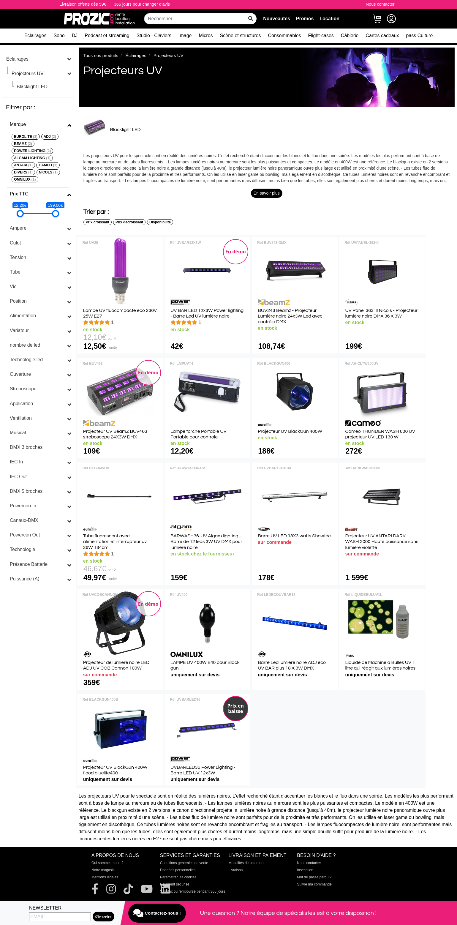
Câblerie (350, 35)
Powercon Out (25, 534)
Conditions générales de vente (184, 863)
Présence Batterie (29, 564)
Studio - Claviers (154, 35)
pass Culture (419, 35)
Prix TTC (19, 193)
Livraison (236, 870)
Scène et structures (240, 35)
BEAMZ (23, 144)
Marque (18, 124)
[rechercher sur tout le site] (251, 18)
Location (329, 18)
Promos (305, 18)
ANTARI (23, 165)
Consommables (284, 35)
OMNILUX (25, 179)
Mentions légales (104, 877)
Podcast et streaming (107, 35)
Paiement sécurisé (174, 884)
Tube (15, 271)
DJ (75, 35)
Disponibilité (160, 222)
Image (185, 35)
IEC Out (18, 476)
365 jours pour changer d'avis (142, 4)
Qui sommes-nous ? (107, 863)
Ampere (18, 228)
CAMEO (48, 165)
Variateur (19, 330)
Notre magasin (103, 870)
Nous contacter (380, 4)
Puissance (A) (24, 578)
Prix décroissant (129, 222)
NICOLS (48, 172)
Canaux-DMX (24, 520)
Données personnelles (177, 870)
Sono (58, 35)
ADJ (50, 136)
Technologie (22, 549)
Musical (18, 432)
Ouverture (20, 374)
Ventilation (21, 418)
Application (21, 403)
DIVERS (23, 172)
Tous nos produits (100, 55)
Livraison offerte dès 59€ (82, 4)
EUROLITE (25, 136)
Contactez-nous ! (157, 913)
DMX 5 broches (26, 491)
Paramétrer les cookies (178, 877)
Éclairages (35, 35)
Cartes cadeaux (382, 35)
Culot (15, 242)
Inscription (305, 870)
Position (18, 301)
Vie (13, 286)
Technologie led (26, 359)
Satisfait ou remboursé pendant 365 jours (192, 891)
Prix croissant (97, 222)
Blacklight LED (32, 86)
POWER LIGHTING (32, 151)
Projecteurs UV (28, 73)
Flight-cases (321, 35)
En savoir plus (267, 193)
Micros (206, 35)
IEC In (16, 461)
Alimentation (23, 315)
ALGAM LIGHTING (32, 158)
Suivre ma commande (314, 884)
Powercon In (23, 505)
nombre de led (25, 345)
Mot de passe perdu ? (314, 877)
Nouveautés (276, 18)
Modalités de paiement (247, 863)
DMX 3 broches (26, 447)
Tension (18, 257)
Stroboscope (23, 388)
